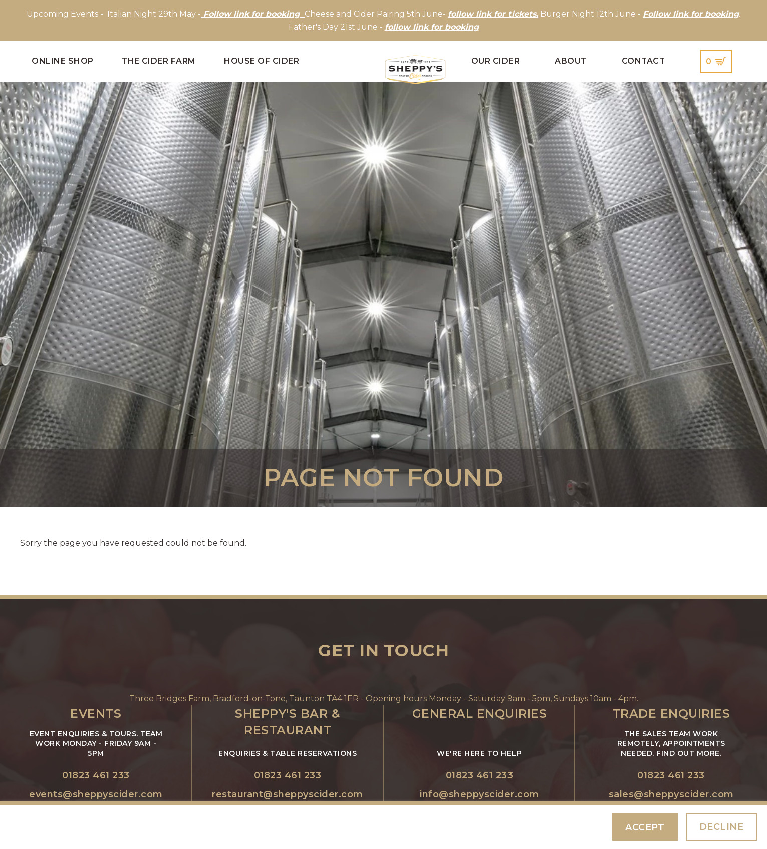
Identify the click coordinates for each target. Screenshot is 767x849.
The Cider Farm (159, 61)
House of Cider (261, 61)
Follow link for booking (691, 14)
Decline (721, 826)
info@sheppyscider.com (479, 794)
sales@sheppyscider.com (671, 794)
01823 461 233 (96, 775)
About (571, 61)
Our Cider (495, 61)
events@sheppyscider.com (96, 794)
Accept (644, 827)
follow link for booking (432, 27)
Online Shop (63, 61)
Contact (643, 61)
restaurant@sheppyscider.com (287, 794)
